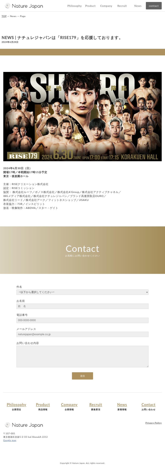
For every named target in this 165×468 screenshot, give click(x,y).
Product (90, 5)
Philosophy (74, 5)
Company (106, 5)
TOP (4, 16)
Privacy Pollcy (154, 422)
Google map (9, 440)
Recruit (122, 5)
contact (154, 5)
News (138, 5)
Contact (148, 405)
